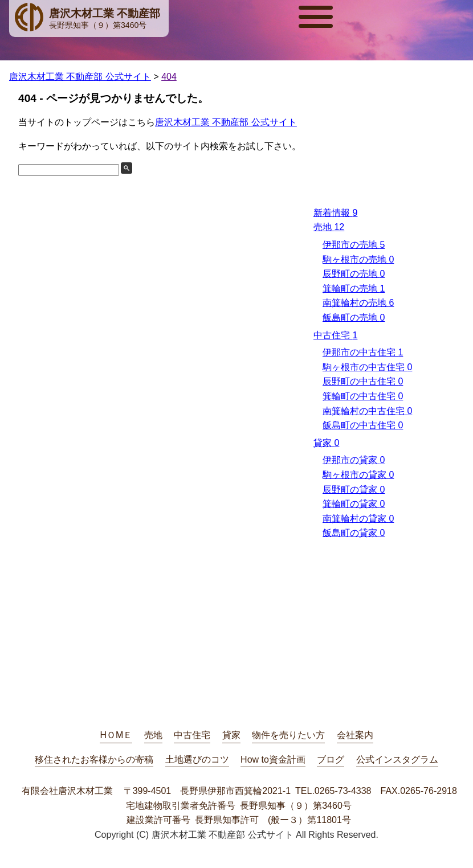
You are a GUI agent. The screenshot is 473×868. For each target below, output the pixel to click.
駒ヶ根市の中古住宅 (367, 367)
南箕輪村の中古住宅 (367, 411)
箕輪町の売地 (354, 288)
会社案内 (355, 735)
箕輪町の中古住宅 (363, 396)
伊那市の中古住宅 (363, 352)
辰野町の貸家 (354, 489)
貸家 (326, 443)
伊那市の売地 (354, 244)
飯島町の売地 (354, 317)
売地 (328, 227)
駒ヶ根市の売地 (358, 259)
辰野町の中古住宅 (363, 381)
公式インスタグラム (397, 759)
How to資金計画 (272, 759)
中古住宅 (335, 335)
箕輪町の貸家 (354, 504)
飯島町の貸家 (354, 533)
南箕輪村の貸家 (358, 518)
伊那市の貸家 (354, 460)
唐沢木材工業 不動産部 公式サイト (226, 122)
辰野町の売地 (354, 274)
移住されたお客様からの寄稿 (94, 759)
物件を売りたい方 (288, 735)
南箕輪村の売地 (358, 303)
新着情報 (335, 213)
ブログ (330, 759)
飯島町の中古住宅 (363, 425)
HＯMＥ (116, 735)
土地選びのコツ (197, 759)
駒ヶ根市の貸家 (358, 475)
